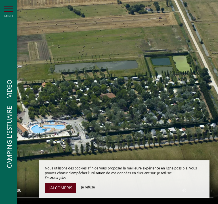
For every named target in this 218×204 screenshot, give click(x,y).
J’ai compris (60, 187)
